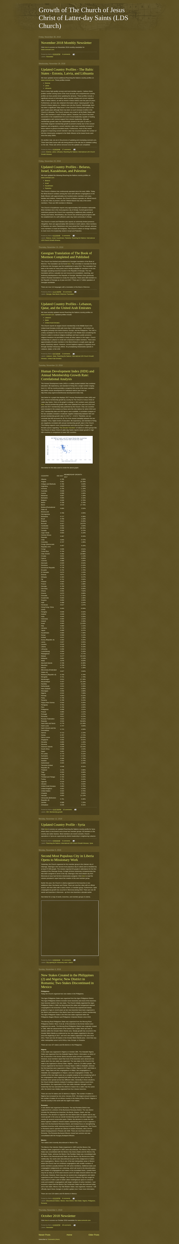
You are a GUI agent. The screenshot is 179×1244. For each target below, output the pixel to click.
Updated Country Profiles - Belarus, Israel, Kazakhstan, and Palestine (65, 169)
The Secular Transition (67, 428)
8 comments (66, 1198)
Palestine (48, 188)
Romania (44, 1203)
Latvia (47, 85)
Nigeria (85, 1201)
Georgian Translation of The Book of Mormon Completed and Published (66, 255)
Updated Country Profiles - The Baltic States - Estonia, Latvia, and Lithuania (67, 71)
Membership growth (56, 812)
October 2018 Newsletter (58, 1216)
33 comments (67, 292)
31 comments (66, 960)
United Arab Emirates (52, 323)
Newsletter (49, 57)
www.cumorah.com (47, 49)
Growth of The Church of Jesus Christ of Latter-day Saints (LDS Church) (83, 17)
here (46, 47)
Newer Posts (44, 1235)
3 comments (66, 354)
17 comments (66, 149)
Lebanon (48, 317)
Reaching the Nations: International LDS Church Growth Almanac (67, 843)
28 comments (66, 1225)
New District (70, 1201)
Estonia (47, 83)
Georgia (48, 294)
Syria (91, 843)
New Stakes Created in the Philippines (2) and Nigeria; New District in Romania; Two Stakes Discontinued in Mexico (67, 981)
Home (69, 1235)
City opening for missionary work (56, 962)
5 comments (66, 235)
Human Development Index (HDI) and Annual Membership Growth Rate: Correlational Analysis (67, 375)
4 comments (66, 54)
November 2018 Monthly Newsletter (66, 43)
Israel (47, 183)
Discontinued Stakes (53, 1201)
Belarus (47, 180)
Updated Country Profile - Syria (63, 824)
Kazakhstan (49, 186)
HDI (47, 812)
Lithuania (48, 88)
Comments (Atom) (54, 1239)
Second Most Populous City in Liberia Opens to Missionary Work (67, 858)
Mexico (63, 1201)
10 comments (67, 809)
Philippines (91, 1201)
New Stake (78, 1201)
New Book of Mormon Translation (63, 294)
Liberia (70, 962)
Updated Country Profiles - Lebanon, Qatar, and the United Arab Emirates (66, 306)
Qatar (47, 320)
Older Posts (93, 1235)
